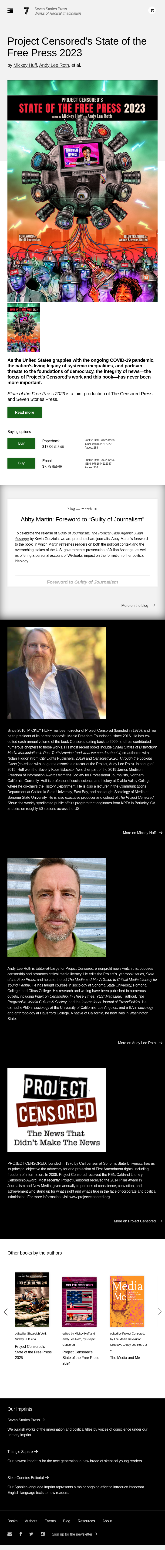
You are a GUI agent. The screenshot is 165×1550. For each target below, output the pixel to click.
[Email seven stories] (9, 1539)
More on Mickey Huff (139, 838)
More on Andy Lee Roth (137, 1048)
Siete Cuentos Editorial (25, 1483)
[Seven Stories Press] (26, 10)
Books (12, 1526)
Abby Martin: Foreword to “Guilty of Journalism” (82, 519)
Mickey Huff (25, 65)
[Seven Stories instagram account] (42, 1539)
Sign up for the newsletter (72, 1540)
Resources (86, 1526)
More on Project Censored (135, 1226)
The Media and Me (125, 1363)
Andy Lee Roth (54, 65)
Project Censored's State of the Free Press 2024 (80, 1363)
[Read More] (24, 412)
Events (50, 1526)
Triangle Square (20, 1457)
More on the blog (134, 611)
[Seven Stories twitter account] (31, 1539)
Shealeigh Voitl (36, 1339)
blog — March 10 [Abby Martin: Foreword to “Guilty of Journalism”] (82, 509)
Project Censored (133, 1339)
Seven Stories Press (50, 9)
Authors (31, 1526)
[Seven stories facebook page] (20, 1539)
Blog (66, 1526)
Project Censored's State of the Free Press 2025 (33, 1357)
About (107, 1526)
